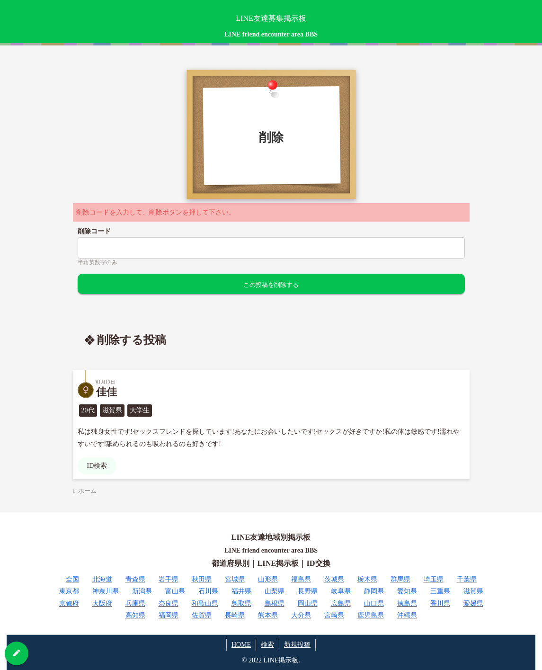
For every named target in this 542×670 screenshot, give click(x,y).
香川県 (440, 603)
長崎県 (235, 615)
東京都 (69, 591)
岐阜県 (341, 591)
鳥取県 (241, 603)
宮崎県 (334, 615)
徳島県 (407, 603)
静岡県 (374, 591)
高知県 (135, 615)
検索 (267, 644)
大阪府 (102, 603)
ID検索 (97, 465)
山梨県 (274, 591)
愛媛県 (473, 603)
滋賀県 (473, 591)
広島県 (341, 603)
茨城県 (334, 579)
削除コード (94, 231)
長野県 (308, 591)
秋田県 (202, 579)
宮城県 (235, 579)
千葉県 (467, 579)
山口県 (374, 603)
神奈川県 (105, 591)
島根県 (274, 603)
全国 (72, 579)
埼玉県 (434, 579)
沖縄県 (407, 615)
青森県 (135, 579)
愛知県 (407, 591)
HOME (241, 644)
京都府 (69, 603)
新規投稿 (297, 644)
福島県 (301, 579)
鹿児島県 (370, 615)
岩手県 (168, 579)
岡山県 (308, 603)
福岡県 (168, 615)
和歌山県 (205, 603)
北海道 (102, 579)
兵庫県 (135, 603)
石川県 (208, 591)
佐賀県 (202, 615)
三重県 (440, 591)
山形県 (268, 579)
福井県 (241, 591)
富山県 (175, 591)
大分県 (301, 615)
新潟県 (142, 591)
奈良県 (168, 603)
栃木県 (367, 579)
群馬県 (400, 579)
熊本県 (268, 615)
